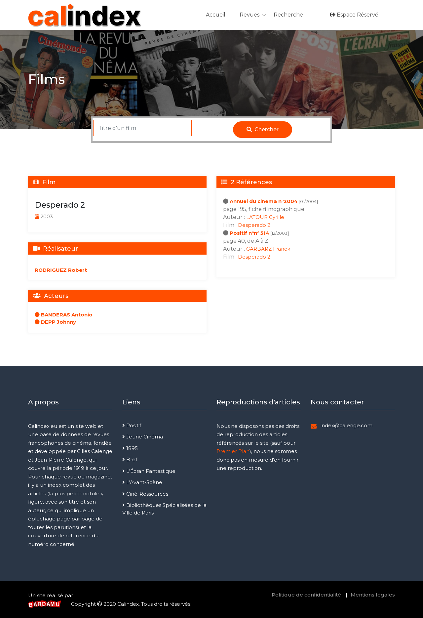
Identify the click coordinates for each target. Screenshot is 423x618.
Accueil (215, 15)
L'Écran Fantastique (148, 471)
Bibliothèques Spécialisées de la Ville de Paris (164, 509)
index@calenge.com (346, 425)
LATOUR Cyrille (265, 217)
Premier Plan (233, 451)
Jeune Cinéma (142, 436)
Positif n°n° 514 (249, 233)
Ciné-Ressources (145, 494)
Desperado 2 (254, 225)
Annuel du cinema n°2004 (264, 201)
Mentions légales (373, 595)
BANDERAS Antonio (64, 314)
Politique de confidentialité (306, 595)
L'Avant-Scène (142, 482)
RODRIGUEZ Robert (61, 270)
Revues (249, 15)
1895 (130, 448)
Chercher (263, 129)
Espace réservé (354, 15)
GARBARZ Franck (268, 249)
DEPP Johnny (55, 322)
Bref (129, 459)
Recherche (288, 15)
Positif (131, 425)
